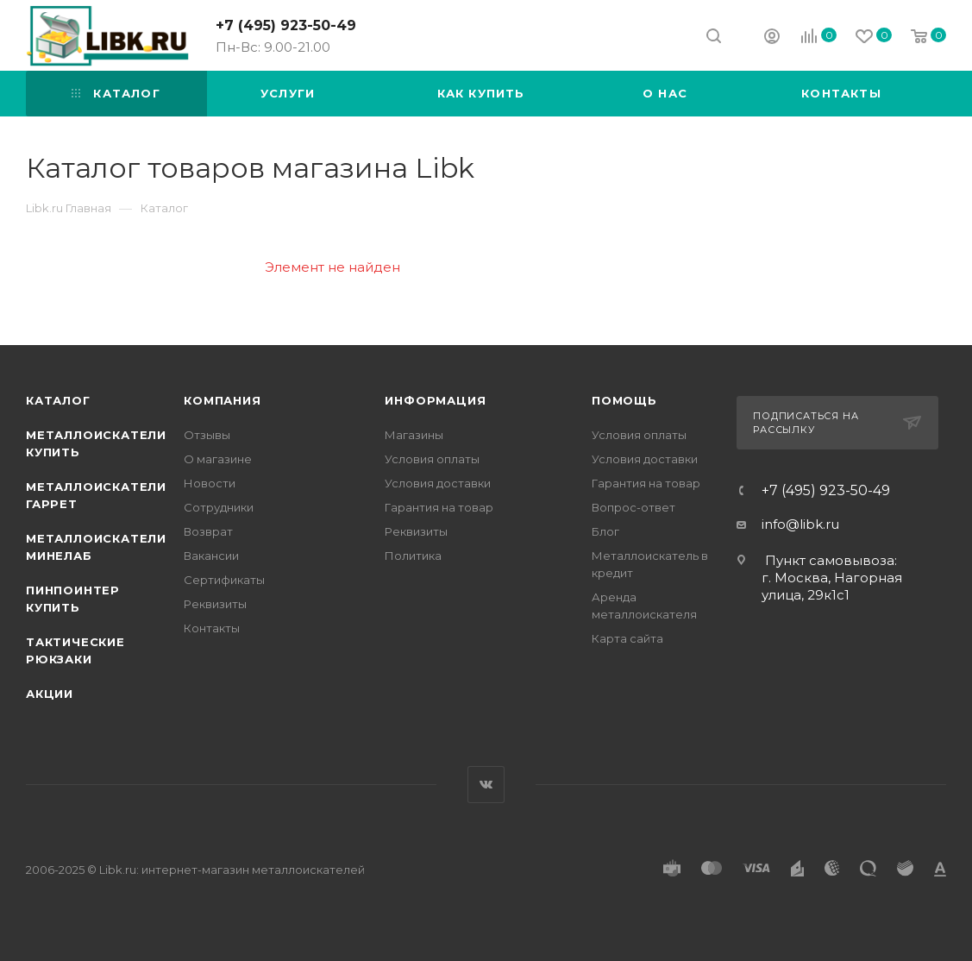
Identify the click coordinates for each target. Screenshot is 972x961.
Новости (209, 483)
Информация (435, 400)
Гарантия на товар (439, 507)
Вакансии (211, 555)
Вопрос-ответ (633, 507)
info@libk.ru (800, 524)
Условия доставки (438, 483)
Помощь (624, 400)
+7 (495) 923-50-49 (286, 25)
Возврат (208, 531)
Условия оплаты (432, 459)
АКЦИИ (49, 693)
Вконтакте (486, 784)
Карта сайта (627, 638)
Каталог (58, 400)
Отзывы (207, 435)
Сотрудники (219, 507)
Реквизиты (215, 604)
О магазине (218, 459)
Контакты (212, 628)
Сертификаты (224, 580)
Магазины (414, 435)
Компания (222, 400)
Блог (605, 531)
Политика (413, 555)
